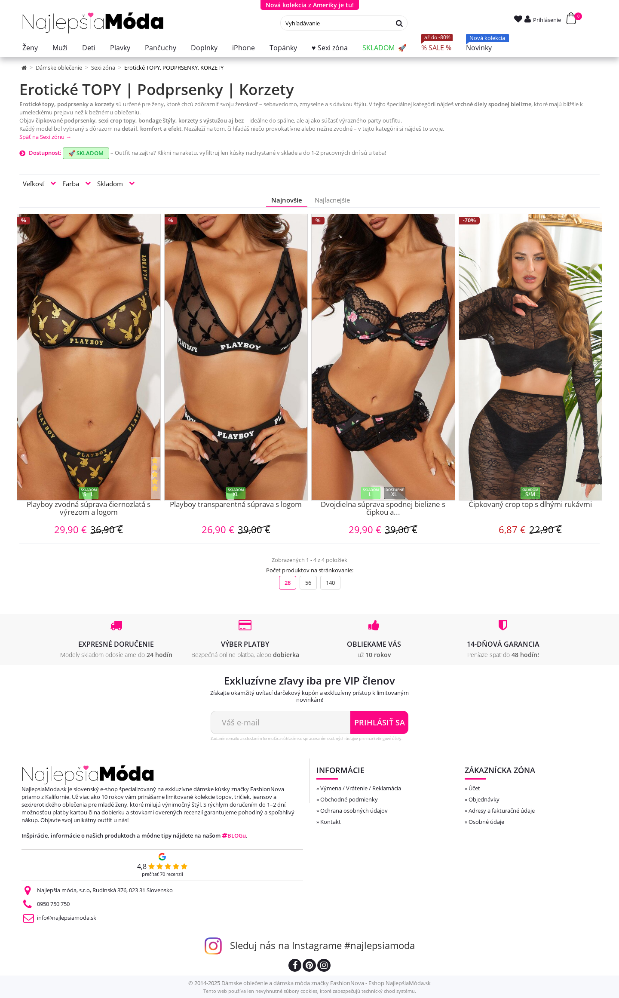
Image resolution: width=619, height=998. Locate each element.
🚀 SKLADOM (86, 153)
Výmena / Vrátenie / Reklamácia (360, 788)
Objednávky (484, 799)
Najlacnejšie (332, 200)
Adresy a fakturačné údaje (502, 810)
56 (308, 583)
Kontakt (330, 822)
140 (330, 583)
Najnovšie (286, 200)
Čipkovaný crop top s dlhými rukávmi (530, 505)
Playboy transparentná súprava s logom (236, 505)
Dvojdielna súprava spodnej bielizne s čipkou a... (383, 509)
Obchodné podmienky (349, 799)
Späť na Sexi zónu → (45, 137)
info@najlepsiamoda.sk (66, 917)
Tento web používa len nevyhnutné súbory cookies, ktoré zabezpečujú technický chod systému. (309, 991)
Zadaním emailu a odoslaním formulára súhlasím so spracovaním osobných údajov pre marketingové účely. (306, 738)
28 (288, 583)
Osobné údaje (486, 822)
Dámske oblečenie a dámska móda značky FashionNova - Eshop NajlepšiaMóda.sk (326, 983)
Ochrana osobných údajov (354, 810)
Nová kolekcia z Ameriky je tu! (310, 5)
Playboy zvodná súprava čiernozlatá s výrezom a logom (88, 509)
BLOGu (234, 835)
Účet (474, 788)
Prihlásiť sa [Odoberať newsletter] (379, 722)
